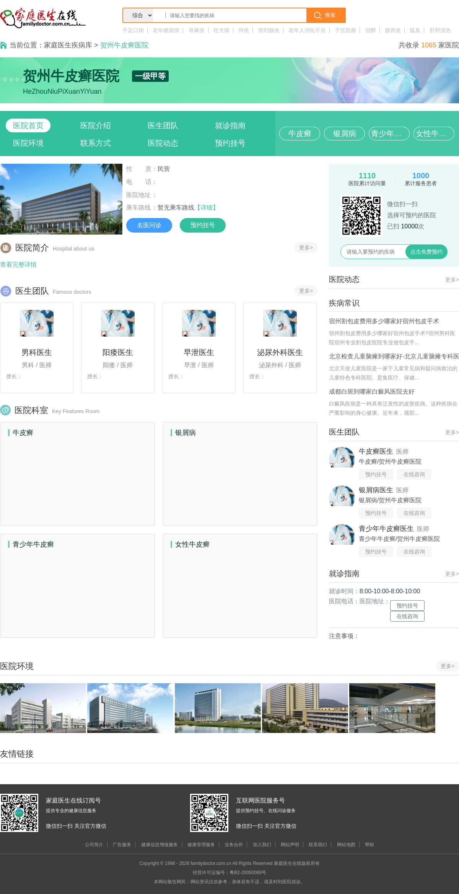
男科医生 (36, 352)
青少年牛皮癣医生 (386, 528)
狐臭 (415, 30)
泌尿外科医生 (280, 352)
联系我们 (318, 844)
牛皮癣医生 (376, 451)
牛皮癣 (299, 133)
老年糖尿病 (166, 30)
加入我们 (262, 844)
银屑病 (344, 133)
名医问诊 (149, 225)
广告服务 (122, 844)
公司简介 (94, 844)
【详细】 (206, 207)
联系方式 (95, 143)
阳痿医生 (118, 352)
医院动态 (163, 143)
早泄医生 (199, 352)
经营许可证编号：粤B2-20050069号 (229, 872)
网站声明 (290, 844)
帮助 (369, 844)
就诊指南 (230, 125)
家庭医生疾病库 (68, 45)
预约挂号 (230, 143)
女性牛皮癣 (435, 133)
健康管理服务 (201, 844)
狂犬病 (221, 30)
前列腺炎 (269, 30)
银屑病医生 (376, 490)
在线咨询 (414, 474)
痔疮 (243, 30)
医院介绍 (95, 125)
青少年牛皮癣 (390, 133)
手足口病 (133, 30)
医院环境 (28, 143)
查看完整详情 (18, 264)
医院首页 (28, 125)
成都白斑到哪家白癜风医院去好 (372, 391)
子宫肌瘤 (345, 30)
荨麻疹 (197, 30)
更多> (306, 247)
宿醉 (370, 30)
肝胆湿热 (440, 30)
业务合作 (234, 844)
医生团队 (163, 125)
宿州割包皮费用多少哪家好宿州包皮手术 (384, 321)
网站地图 (346, 844)
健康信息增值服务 (159, 844)
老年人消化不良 (307, 30)
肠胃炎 (393, 30)
